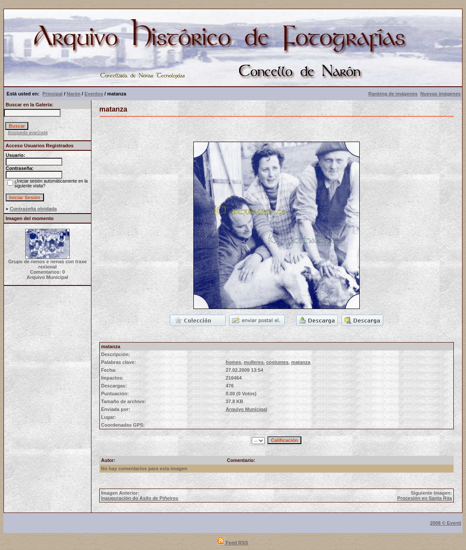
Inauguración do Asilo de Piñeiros (139, 498)
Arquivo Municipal (246, 409)
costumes (277, 362)
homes (233, 362)
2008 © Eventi (445, 523)
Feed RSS (233, 542)
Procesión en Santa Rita (424, 498)
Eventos (93, 93)
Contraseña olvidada (33, 208)
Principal (52, 93)
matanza (301, 362)
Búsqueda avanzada (27, 132)
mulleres (253, 362)
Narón (74, 93)
